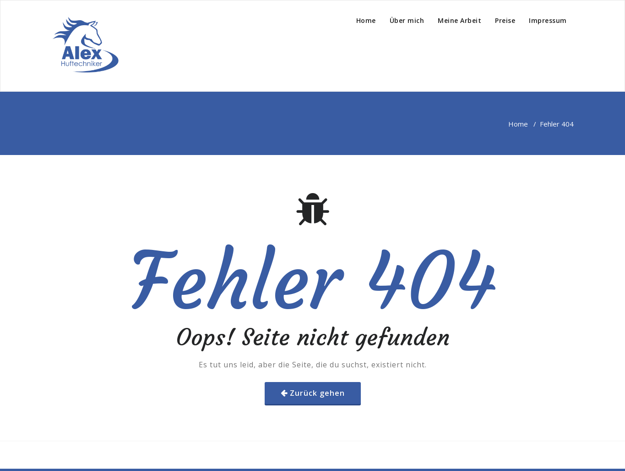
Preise (505, 20)
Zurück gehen (317, 393)
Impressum (548, 20)
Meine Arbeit (459, 20)
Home (366, 20)
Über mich (407, 20)
